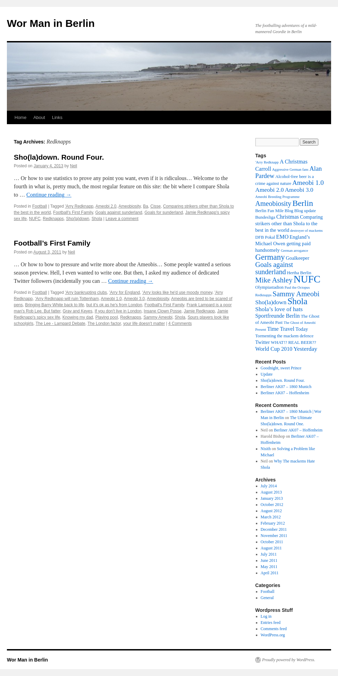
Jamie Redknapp (199, 311)
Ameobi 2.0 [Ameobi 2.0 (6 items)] (269, 189)
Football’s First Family (52, 243)
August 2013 (271, 492)
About (39, 117)
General (267, 597)
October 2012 (272, 504)
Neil (73, 165)
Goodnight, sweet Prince (281, 368)
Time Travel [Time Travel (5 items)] (280, 329)
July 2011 (269, 554)
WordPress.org (273, 635)
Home (20, 117)
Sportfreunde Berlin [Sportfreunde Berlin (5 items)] (277, 316)
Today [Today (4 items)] (301, 329)
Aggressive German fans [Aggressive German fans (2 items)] (290, 169)
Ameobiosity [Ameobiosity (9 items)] (273, 203)
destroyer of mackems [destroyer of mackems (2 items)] (306, 230)
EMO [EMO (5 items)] (282, 237)
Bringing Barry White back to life (54, 304)
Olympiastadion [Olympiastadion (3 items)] (269, 287)
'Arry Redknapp (79, 206)
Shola (96, 218)
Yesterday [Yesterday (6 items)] (305, 348)
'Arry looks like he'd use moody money (177, 292)
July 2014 (269, 486)
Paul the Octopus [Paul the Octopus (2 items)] (297, 287)
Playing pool (106, 317)
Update (267, 374)
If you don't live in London (118, 311)
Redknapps (53, 218)
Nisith (266, 448)
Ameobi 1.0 (111, 298)
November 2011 (274, 535)
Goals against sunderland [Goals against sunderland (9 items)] (274, 268)
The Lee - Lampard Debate (60, 323)
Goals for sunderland (164, 212)
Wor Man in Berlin (51, 23)
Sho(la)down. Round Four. (59, 157)
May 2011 (269, 566)
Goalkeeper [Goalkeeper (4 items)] (297, 258)
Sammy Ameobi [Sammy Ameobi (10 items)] (295, 294)
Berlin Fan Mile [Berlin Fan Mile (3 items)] (269, 210)
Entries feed (271, 622)
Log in (266, 616)
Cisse (155, 206)
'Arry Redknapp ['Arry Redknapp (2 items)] (267, 162)
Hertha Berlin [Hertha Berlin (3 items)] (299, 272)
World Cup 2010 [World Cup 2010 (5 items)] (273, 349)
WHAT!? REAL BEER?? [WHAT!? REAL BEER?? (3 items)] (293, 342)
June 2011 (269, 560)
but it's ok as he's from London (114, 304)
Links (57, 117)
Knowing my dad (77, 317)
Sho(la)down (77, 218)
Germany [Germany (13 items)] (270, 256)
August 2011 (271, 548)
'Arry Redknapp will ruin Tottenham (67, 298)
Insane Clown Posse (162, 311)
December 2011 (274, 529)
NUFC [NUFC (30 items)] (307, 279)
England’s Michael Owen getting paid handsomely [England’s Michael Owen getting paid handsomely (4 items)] (283, 243)
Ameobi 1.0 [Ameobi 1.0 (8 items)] (308, 182)
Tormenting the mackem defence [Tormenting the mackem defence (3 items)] (284, 336)
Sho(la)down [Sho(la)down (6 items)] (270, 302)
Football (39, 206)
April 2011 (270, 572)
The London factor (104, 323)
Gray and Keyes (77, 311)
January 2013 (272, 498)
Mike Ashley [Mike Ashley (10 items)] (273, 280)
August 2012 (271, 510)
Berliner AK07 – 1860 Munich (286, 386)
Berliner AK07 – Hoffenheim (285, 392)
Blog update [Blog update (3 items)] (305, 210)
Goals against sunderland (118, 212)
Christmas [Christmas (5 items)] (287, 217)
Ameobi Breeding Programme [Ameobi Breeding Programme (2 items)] (277, 197)
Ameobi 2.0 (106, 206)
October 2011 (272, 541)
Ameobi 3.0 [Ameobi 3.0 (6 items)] (299, 189)
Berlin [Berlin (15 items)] (302, 203)
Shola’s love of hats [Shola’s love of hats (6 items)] (279, 309)
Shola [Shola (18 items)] (297, 301)
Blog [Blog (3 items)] (289, 210)
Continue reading (48, 195)
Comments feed (274, 628)
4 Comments (180, 323)
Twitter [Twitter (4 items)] (262, 342)
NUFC (34, 218)
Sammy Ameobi (157, 317)
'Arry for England (124, 292)
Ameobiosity (129, 206)
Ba (145, 206)
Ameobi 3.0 (134, 298)
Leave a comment (122, 218)
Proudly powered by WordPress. (288, 659)
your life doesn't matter (144, 323)
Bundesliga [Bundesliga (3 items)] (265, 217)
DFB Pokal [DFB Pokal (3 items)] (265, 237)
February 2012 (273, 523)
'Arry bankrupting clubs (86, 292)
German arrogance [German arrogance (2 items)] (294, 250)
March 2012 (271, 517)
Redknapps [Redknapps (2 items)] (263, 295)
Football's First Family (73, 212)
